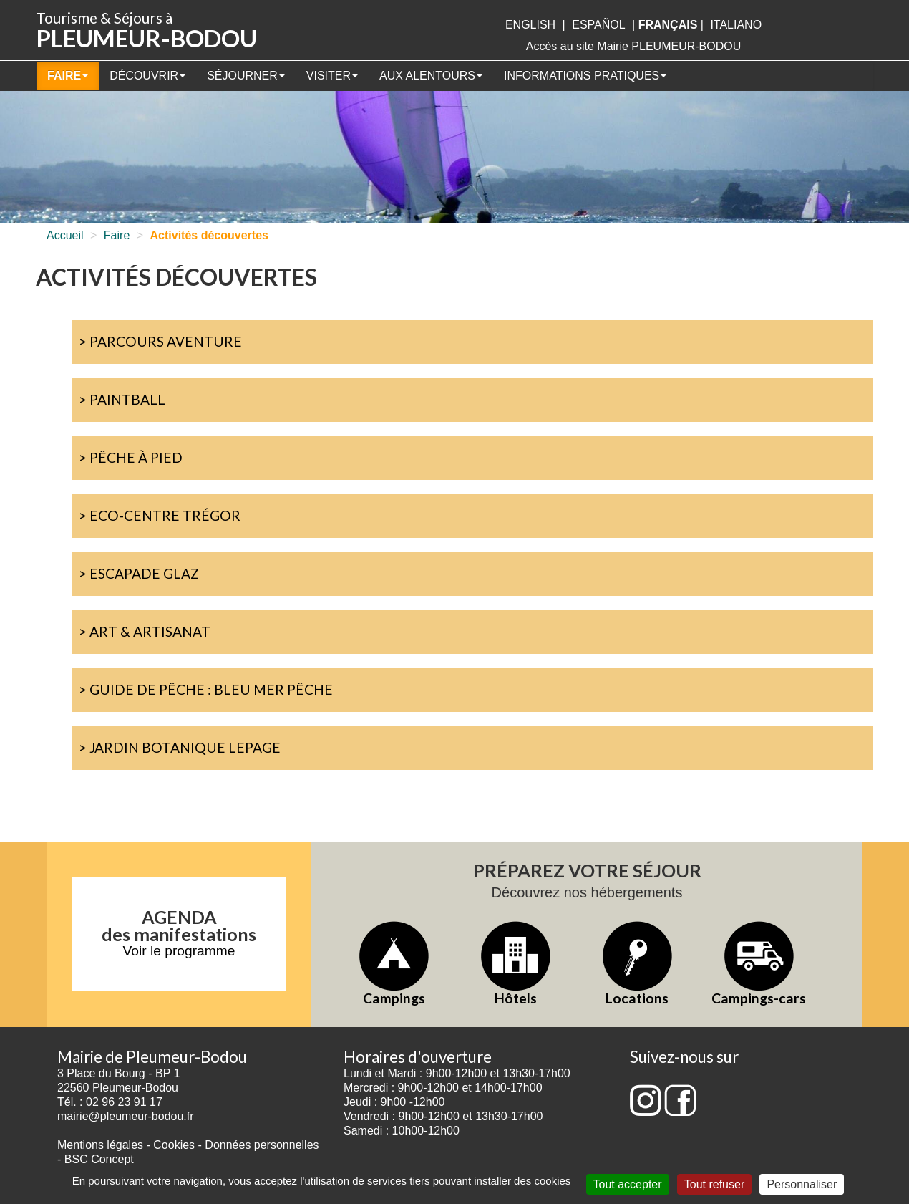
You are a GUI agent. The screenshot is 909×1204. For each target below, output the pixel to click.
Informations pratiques (585, 75)
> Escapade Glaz (139, 573)
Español (598, 25)
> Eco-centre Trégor (159, 515)
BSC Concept (99, 1159)
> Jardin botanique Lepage (180, 747)
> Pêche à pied (131, 457)
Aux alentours (430, 75)
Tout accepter (627, 1184)
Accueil (65, 235)
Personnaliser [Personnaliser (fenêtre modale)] (802, 1184)
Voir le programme (179, 950)
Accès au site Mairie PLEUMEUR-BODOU (634, 46)
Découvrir (147, 75)
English (530, 25)
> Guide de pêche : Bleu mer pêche (206, 689)
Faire (67, 75)
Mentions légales (100, 1145)
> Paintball (122, 399)
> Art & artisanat (144, 631)
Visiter (332, 75)
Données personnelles (262, 1145)
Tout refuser (714, 1184)
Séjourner (246, 75)
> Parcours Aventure (160, 341)
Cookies (174, 1145)
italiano (736, 25)
